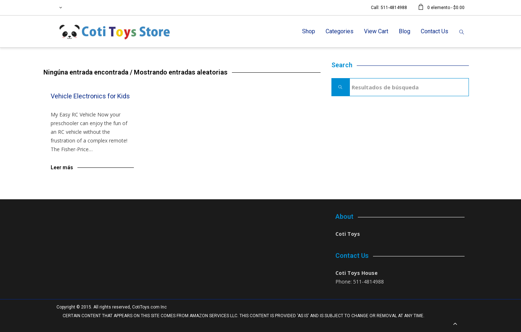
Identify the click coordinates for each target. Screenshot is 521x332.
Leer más (62, 167)
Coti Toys (347, 233)
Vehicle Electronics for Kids (90, 96)
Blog (404, 31)
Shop (308, 31)
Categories (339, 31)
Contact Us (434, 31)
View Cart (376, 31)
